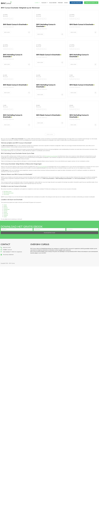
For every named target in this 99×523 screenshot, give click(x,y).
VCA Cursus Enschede (42, 166)
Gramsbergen (6, 209)
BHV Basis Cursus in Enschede (15, 24)
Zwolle (5, 216)
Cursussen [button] (44, 2)
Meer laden (50, 134)
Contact (66, 2)
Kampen (5, 212)
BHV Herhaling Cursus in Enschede (45, 25)
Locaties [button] (37, 2)
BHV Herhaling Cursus (8, 193)
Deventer (6, 207)
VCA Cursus (6, 194)
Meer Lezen (7, 32)
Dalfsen (5, 206)
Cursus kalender (53, 2)
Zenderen (6, 215)
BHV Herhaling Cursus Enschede (50, 156)
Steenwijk (6, 213)
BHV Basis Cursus (6, 149)
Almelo (5, 205)
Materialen (60, 2)
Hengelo (5, 210)
